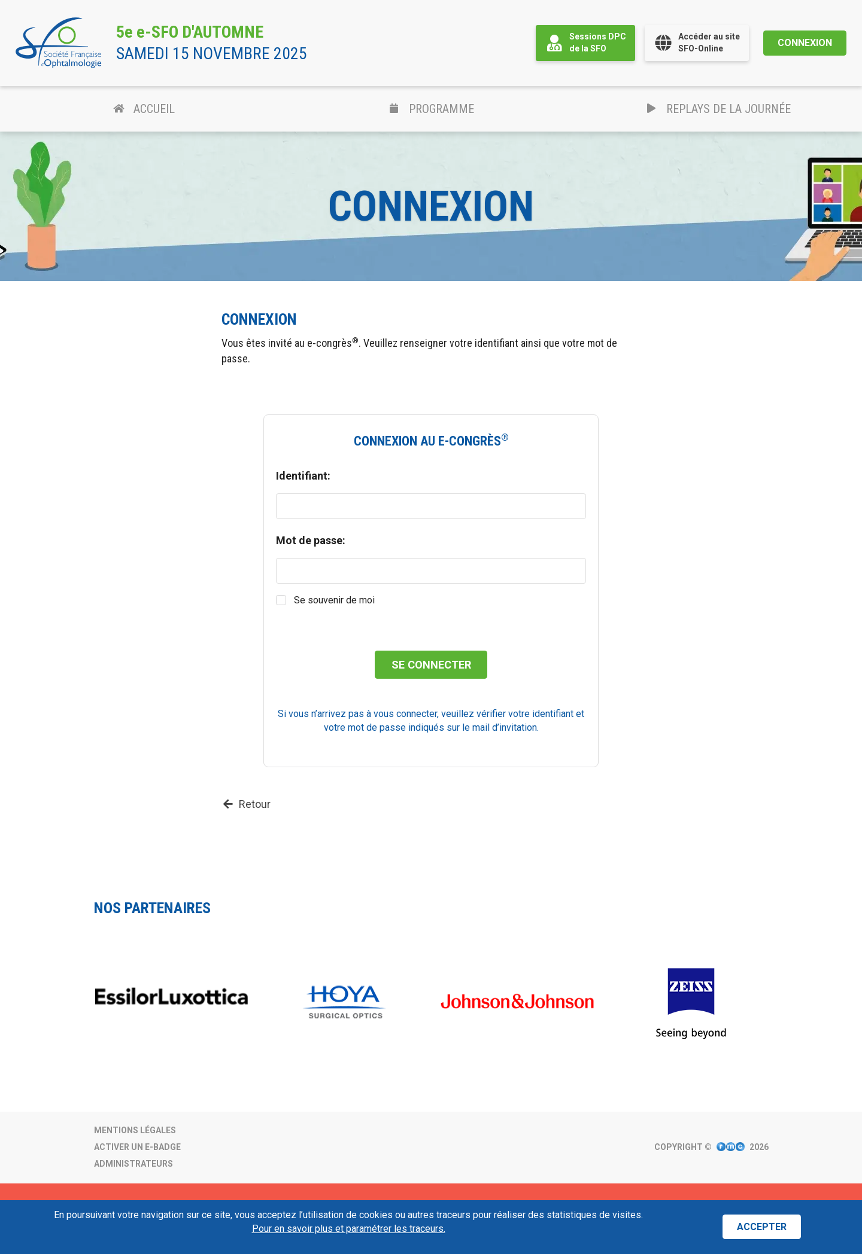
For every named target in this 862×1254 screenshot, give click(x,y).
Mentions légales (135, 1130)
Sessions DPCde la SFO (585, 42)
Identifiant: (303, 475)
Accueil (144, 109)
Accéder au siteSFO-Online (697, 42)
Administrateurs (133, 1163)
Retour (246, 804)
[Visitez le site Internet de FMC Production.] (731, 1148)
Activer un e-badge (137, 1147)
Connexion (805, 42)
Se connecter (431, 664)
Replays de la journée (718, 109)
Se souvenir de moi (334, 600)
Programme (431, 109)
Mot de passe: (310, 540)
